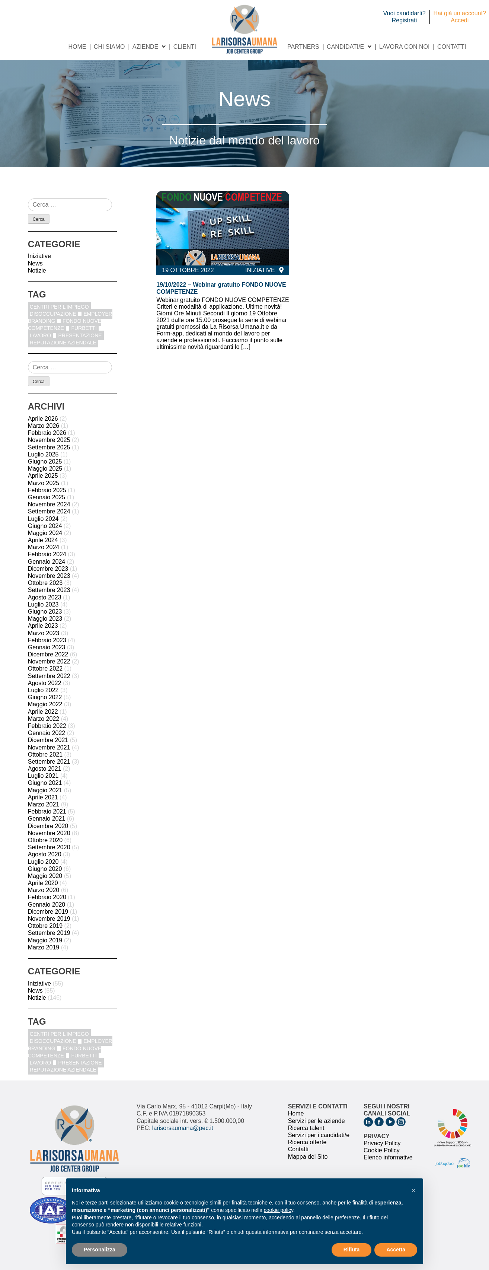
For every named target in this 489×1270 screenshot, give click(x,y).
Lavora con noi (404, 47)
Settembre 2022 (49, 676)
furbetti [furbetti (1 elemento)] (83, 328)
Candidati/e (345, 47)
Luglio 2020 (43, 862)
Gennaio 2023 (46, 647)
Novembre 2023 (49, 576)
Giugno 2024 (45, 526)
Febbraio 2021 (47, 811)
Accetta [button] (395, 1250)
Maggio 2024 (45, 533)
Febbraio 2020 (47, 897)
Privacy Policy (382, 1143)
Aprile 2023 (43, 626)
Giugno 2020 (45, 869)
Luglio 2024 (43, 519)
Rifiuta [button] (351, 1250)
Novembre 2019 (49, 919)
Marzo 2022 (44, 719)
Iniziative (39, 256)
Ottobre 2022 (45, 668)
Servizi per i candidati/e (318, 1135)
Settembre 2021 (49, 761)
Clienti (184, 47)
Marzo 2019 (44, 947)
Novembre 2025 (49, 440)
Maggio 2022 (45, 704)
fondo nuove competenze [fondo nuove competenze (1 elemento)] (65, 324)
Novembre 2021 (49, 747)
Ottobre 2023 (45, 583)
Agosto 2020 (44, 854)
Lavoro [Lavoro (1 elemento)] (40, 335)
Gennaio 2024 (46, 561)
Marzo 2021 (44, 804)
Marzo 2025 (44, 483)
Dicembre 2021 (48, 740)
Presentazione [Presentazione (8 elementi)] (80, 335)
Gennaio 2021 (46, 818)
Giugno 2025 (45, 461)
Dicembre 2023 (48, 569)
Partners (303, 47)
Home (77, 47)
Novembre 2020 (49, 833)
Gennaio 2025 (46, 497)
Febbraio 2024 (47, 554)
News (35, 263)
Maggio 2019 (45, 940)
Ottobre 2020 (45, 840)
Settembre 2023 (49, 590)
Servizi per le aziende (316, 1121)
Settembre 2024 (49, 511)
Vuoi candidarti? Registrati (404, 16)
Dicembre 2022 (48, 654)
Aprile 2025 (43, 475)
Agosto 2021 (44, 768)
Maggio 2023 (45, 618)
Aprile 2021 (43, 797)
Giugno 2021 (45, 783)
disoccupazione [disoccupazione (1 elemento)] (53, 314)
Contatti (451, 47)
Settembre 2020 (49, 847)
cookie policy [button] (278, 1210)
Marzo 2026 (44, 426)
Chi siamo (109, 47)
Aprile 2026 (43, 419)
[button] (413, 1190)
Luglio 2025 (43, 454)
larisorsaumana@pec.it (182, 1128)
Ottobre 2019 (45, 926)
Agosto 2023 (44, 597)
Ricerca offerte (307, 1142)
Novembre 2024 (49, 504)
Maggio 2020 (45, 876)
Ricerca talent (306, 1128)
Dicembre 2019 (48, 911)
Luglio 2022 (43, 690)
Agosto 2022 (44, 683)
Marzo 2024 (44, 547)
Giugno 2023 (45, 611)
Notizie (37, 270)
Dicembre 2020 (48, 826)
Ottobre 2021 (45, 754)
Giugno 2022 (45, 697)
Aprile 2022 (43, 712)
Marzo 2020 (44, 890)
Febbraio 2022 (47, 726)
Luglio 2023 (43, 604)
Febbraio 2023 (47, 640)
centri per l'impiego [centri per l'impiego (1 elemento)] (59, 307)
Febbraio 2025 (47, 490)
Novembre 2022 (49, 661)
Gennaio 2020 (46, 904)
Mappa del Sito (308, 1156)
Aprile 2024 (43, 540)
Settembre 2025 (49, 447)
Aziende (145, 47)
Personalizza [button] (99, 1250)
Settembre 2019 (49, 933)
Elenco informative (388, 1157)
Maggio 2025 (45, 468)
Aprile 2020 (43, 883)
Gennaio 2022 (46, 733)
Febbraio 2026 (47, 433)
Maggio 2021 (45, 790)
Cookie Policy (382, 1150)
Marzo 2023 (44, 633)
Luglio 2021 (43, 776)
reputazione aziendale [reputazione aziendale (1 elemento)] (63, 343)
